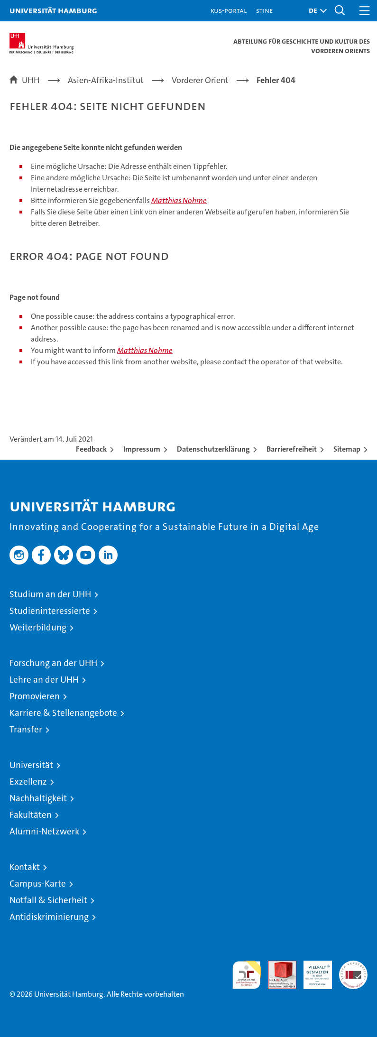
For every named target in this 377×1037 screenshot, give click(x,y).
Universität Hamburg (53, 10)
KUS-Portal (229, 10)
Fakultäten (30, 815)
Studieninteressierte (49, 611)
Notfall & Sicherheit (48, 900)
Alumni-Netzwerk (44, 831)
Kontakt (24, 867)
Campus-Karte (37, 883)
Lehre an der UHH (44, 679)
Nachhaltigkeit (38, 798)
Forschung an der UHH (53, 663)
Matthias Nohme (179, 200)
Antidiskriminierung (49, 917)
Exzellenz (28, 781)
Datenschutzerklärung (213, 449)
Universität (31, 765)
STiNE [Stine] (264, 10)
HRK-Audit (312, 971)
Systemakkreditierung (353, 966)
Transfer (25, 729)
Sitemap (346, 449)
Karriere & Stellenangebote (63, 713)
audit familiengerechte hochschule (246, 975)
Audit (277, 966)
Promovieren (34, 696)
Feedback (91, 449)
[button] (315, 10)
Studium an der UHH (50, 594)
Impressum (141, 449)
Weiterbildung (37, 627)
